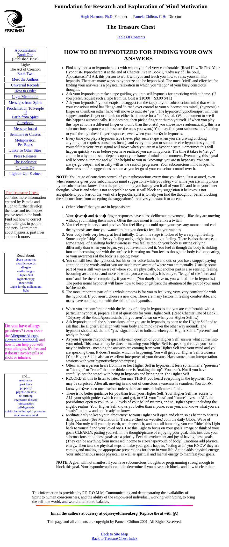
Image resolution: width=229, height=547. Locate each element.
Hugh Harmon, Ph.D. (96, 16)
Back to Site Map (114, 534)
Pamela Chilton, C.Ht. (150, 16)
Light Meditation (25, 97)
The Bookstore (25, 162)
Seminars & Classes (25, 134)
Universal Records (25, 85)
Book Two (25, 73)
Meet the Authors (25, 79)
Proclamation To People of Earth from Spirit (25, 112)
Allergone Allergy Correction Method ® (21, 338)
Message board (25, 129)
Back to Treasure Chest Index (114, 538)
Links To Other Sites (25, 150)
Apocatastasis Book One (25, 52)
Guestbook (25, 123)
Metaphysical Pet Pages (25, 142)
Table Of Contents (131, 37)
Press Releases (25, 156)
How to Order (25, 91)
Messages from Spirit (25, 102)
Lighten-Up (25, 168)
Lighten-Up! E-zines (25, 173)
